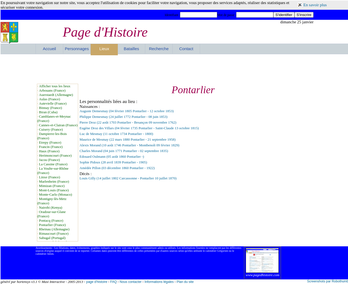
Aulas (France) (49, 99)
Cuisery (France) (51, 129)
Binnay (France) (50, 108)
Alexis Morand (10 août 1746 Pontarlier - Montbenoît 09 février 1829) (129, 145)
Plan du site (185, 282)
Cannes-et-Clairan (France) (58, 125)
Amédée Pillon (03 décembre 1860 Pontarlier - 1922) (117, 168)
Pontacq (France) (51, 220)
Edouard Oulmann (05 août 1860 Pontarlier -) (112, 156)
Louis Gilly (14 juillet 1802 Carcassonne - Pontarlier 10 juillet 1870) (128, 178)
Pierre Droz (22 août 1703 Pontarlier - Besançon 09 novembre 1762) (128, 122)
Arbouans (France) (52, 90)
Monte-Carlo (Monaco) (55, 194)
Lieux (104, 48)
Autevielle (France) (53, 103)
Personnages (77, 48)
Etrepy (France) (50, 142)
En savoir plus (315, 5)
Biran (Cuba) (48, 112)
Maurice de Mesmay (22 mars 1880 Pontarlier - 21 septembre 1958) (128, 139)
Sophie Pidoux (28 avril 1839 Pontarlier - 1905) (113, 162)
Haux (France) (49, 151)
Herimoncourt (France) (55, 155)
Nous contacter (131, 282)
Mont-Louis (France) (54, 190)
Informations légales (158, 282)
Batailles (131, 48)
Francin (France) (51, 147)
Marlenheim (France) (54, 181)
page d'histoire (96, 282)
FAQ (113, 282)
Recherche (159, 48)
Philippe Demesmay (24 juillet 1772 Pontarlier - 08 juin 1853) (123, 117)
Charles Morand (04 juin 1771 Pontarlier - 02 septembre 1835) (124, 151)
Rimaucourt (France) (54, 233)
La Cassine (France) (53, 164)
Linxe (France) (49, 177)
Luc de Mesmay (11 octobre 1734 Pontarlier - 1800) (116, 134)
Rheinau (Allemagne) (54, 229)
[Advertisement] (174, 69)
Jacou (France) (49, 160)
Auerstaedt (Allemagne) (56, 95)
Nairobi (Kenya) (50, 207)
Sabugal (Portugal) (52, 238)
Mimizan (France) (52, 186)
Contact (186, 48)
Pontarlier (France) (52, 225)
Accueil (49, 48)
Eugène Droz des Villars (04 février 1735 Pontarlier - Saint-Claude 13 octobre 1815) (139, 128)
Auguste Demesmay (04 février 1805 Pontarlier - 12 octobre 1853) (127, 111)
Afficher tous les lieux (55, 86)
